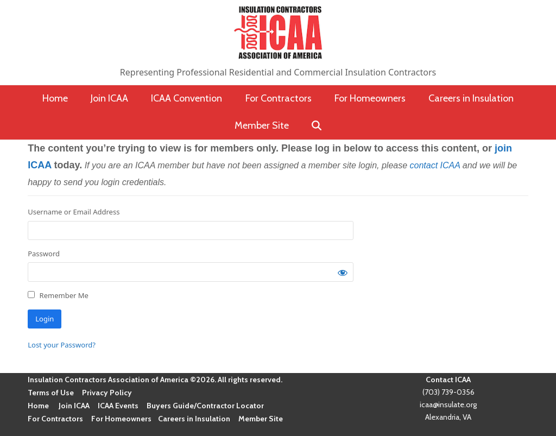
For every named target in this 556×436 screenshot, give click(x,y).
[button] (316, 126)
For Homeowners (121, 419)
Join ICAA (74, 405)
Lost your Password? (62, 345)
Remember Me (58, 295)
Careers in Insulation (194, 419)
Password (44, 253)
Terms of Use (51, 392)
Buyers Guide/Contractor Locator (205, 405)
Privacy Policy (107, 392)
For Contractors (55, 419)
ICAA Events (118, 405)
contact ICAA (435, 165)
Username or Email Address (73, 212)
